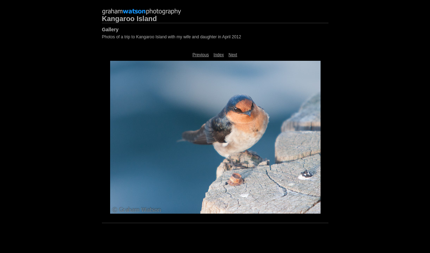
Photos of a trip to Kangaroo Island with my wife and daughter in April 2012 (171, 36)
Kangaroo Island (129, 18)
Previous (201, 54)
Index (219, 54)
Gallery (110, 29)
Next (233, 54)
